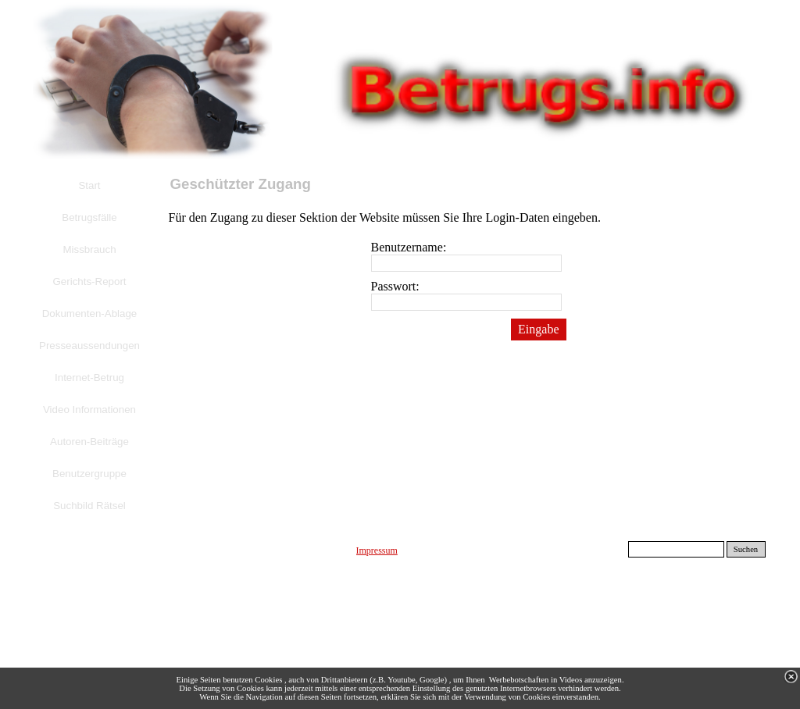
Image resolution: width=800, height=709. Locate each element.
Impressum (377, 550)
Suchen (746, 549)
